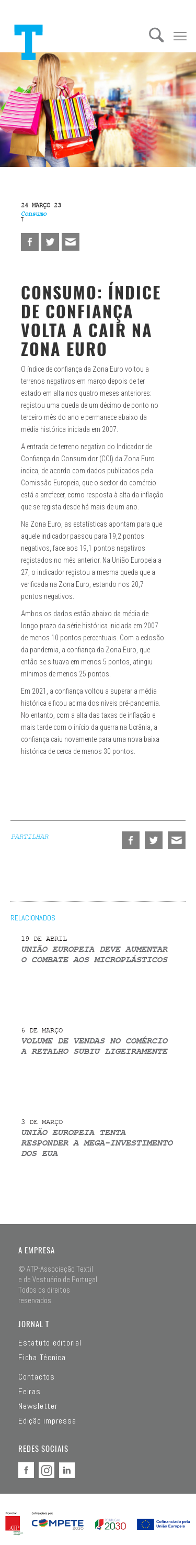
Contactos (36, 1377)
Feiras (29, 1391)
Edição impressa (47, 1421)
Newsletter (38, 1406)
